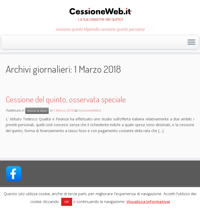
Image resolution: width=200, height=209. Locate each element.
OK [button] (66, 201)
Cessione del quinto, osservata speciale (66, 99)
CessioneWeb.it (89, 110)
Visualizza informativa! (148, 201)
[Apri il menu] (191, 42)
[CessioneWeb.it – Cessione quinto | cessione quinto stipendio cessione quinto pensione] (100, 13)
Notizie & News (37, 111)
